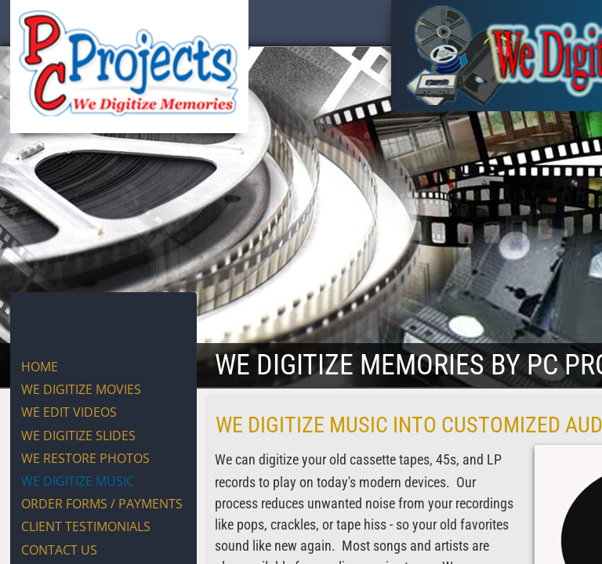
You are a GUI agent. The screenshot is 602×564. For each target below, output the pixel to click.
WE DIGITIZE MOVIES (81, 389)
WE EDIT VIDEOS (69, 412)
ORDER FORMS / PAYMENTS (102, 503)
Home (39, 366)
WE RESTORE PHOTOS (85, 458)
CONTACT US (59, 550)
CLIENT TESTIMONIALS (85, 526)
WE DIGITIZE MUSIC (77, 481)
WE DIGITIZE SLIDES (78, 435)
